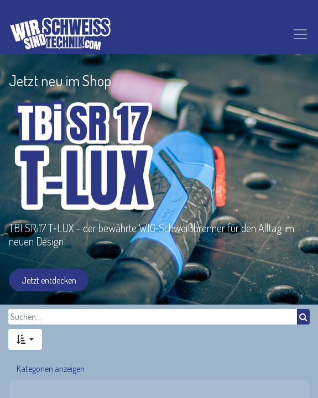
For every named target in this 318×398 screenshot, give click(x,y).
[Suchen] (303, 316)
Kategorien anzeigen (51, 368)
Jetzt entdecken (49, 280)
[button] (25, 339)
